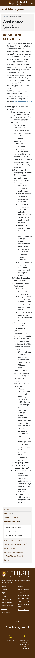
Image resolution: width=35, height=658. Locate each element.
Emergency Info (6, 599)
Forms (9, 560)
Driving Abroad (11, 531)
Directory (4, 589)
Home (5, 16)
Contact (3, 596)
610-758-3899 (10, 640)
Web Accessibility (6, 602)
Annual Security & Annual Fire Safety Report (23, 604)
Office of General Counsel (16, 556)
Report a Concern (23, 610)
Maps (3, 593)
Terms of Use (11, 582)
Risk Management (14, 9)
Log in (17, 621)
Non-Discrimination (24, 598)
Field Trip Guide (13, 548)
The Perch (4, 586)
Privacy (3, 582)
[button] (32, 3)
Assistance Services (13, 527)
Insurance (7, 513)
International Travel (11, 521)
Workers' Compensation (15, 517)
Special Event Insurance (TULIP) (17, 544)
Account (4, 609)
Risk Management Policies (13, 552)
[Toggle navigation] (3, 3)
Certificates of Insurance (16, 540)
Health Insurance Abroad (15, 535)
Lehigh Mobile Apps (7, 606)
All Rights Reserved (24, 580)
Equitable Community (24, 595)
